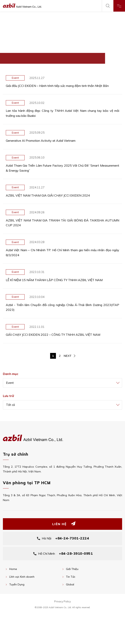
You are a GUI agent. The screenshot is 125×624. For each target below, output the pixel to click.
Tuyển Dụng (16, 584)
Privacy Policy (62, 601)
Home (13, 569)
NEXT (67, 355)
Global (70, 584)
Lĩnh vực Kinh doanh (21, 576)
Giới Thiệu (72, 569)
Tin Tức (70, 576)
